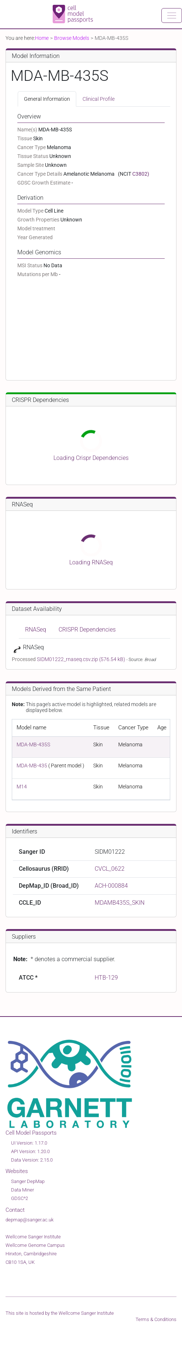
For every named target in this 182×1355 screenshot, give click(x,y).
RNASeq (35, 629)
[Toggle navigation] (171, 15)
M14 (22, 787)
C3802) (140, 174)
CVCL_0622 (110, 868)
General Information (47, 99)
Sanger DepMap (28, 1181)
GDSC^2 (19, 1198)
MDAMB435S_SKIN (119, 902)
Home (42, 38)
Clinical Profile (99, 99)
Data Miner (22, 1190)
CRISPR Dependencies (87, 629)
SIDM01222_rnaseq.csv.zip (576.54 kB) (81, 659)
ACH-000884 (111, 885)
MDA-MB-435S (33, 744)
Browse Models (71, 38)
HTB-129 (106, 977)
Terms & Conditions (156, 1319)
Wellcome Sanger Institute (86, 1313)
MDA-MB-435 (32, 765)
